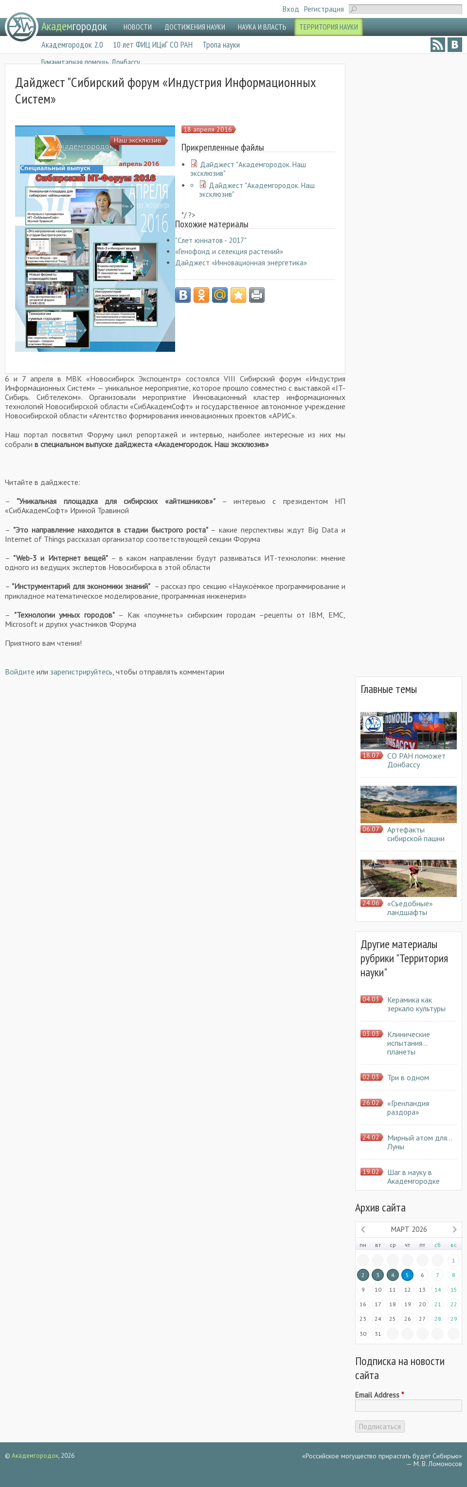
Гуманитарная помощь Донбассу (90, 62)
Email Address (379, 1395)
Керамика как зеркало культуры (416, 1004)
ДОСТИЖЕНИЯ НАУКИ (194, 27)
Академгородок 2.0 (72, 44)
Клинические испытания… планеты (408, 1042)
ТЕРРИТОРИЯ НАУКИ (328, 27)
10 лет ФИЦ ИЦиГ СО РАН (153, 44)
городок (74, 26)
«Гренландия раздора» (408, 1107)
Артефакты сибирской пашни (416, 834)
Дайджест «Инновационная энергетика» (241, 262)
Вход (291, 9)
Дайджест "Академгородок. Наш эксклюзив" (248, 169)
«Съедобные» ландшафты (410, 908)
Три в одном (408, 1077)
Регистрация (324, 9)
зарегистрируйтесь (81, 671)
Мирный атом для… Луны (419, 1142)
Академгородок (35, 1456)
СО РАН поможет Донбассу (416, 760)
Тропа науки (221, 44)
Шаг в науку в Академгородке (413, 1176)
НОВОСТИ (138, 27)
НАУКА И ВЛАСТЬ (262, 27)
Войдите (20, 671)
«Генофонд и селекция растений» (229, 251)
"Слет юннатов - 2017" (211, 240)
